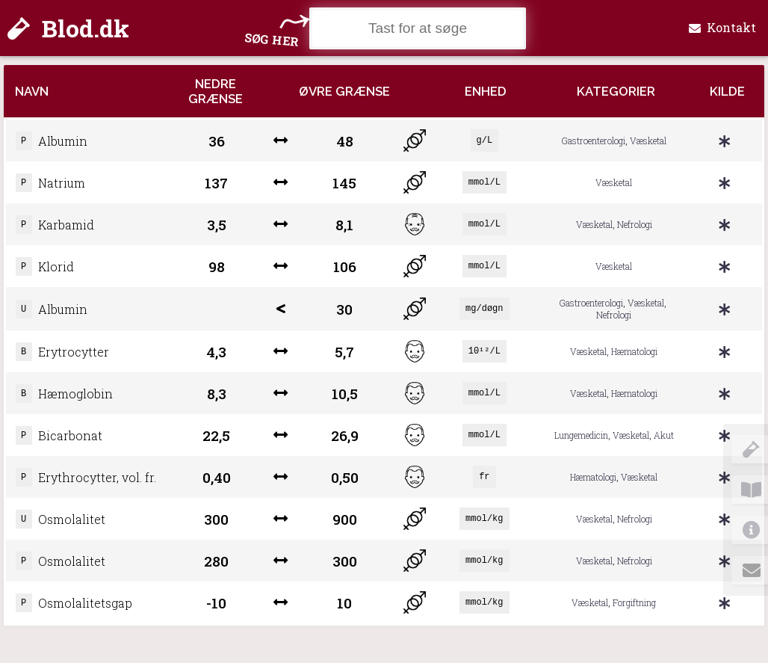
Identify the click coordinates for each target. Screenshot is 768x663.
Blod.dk (68, 28)
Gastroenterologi (593, 142)
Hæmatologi (634, 362)
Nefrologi (634, 230)
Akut (664, 451)
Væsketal (648, 142)
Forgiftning (634, 627)
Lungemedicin (581, 451)
